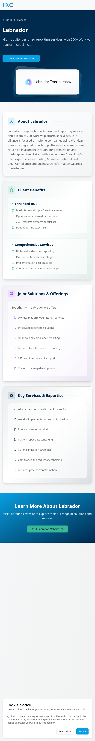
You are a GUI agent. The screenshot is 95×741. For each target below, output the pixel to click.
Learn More (65, 731)
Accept (82, 731)
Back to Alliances (14, 20)
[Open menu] (89, 5)
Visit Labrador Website (47, 529)
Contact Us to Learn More (21, 58)
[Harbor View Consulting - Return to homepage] (8, 5)
